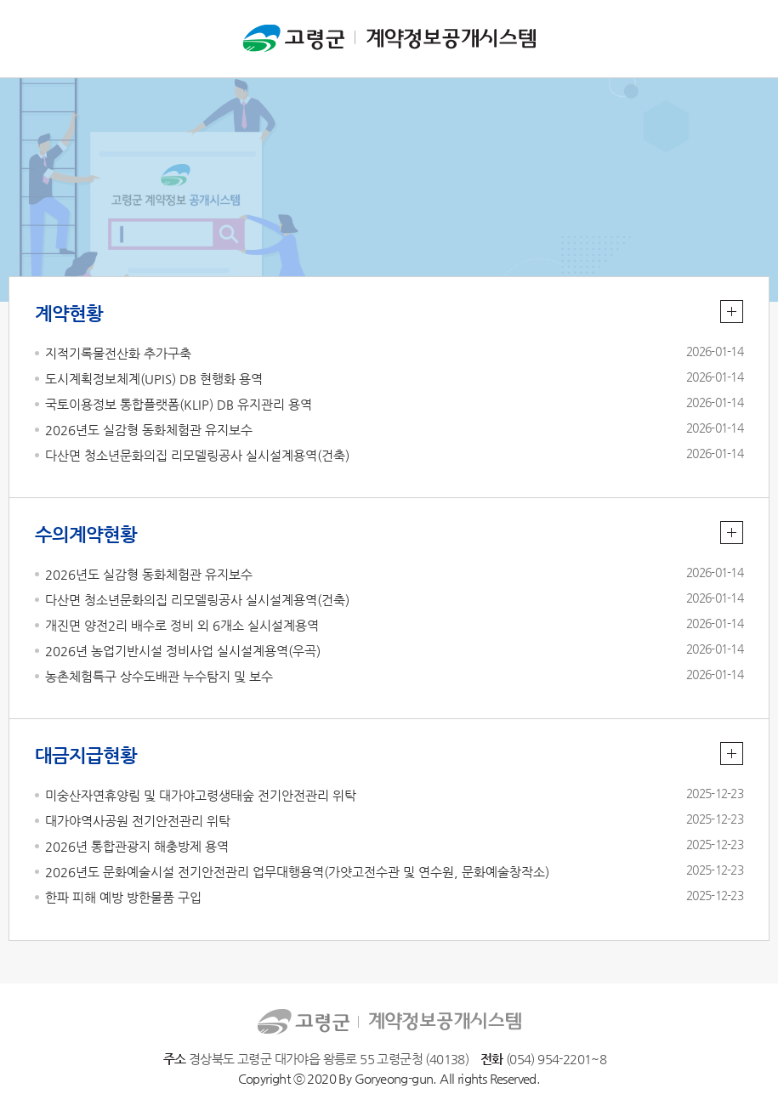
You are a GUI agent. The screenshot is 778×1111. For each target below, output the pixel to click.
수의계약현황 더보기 (731, 532)
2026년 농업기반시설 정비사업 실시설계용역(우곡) (183, 650)
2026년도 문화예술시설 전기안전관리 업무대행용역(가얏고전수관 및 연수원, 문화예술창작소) (297, 871)
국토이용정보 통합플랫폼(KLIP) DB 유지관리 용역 (178, 404)
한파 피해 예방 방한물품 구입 (123, 897)
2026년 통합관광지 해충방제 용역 (137, 846)
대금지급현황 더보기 (731, 753)
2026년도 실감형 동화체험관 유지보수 (149, 429)
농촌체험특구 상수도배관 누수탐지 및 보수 (159, 676)
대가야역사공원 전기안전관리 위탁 (137, 820)
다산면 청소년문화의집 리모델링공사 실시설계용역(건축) (197, 455)
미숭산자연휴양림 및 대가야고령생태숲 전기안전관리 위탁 (200, 795)
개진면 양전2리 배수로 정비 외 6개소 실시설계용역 (182, 625)
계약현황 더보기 (731, 311)
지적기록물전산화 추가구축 (118, 353)
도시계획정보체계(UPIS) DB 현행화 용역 (154, 378)
